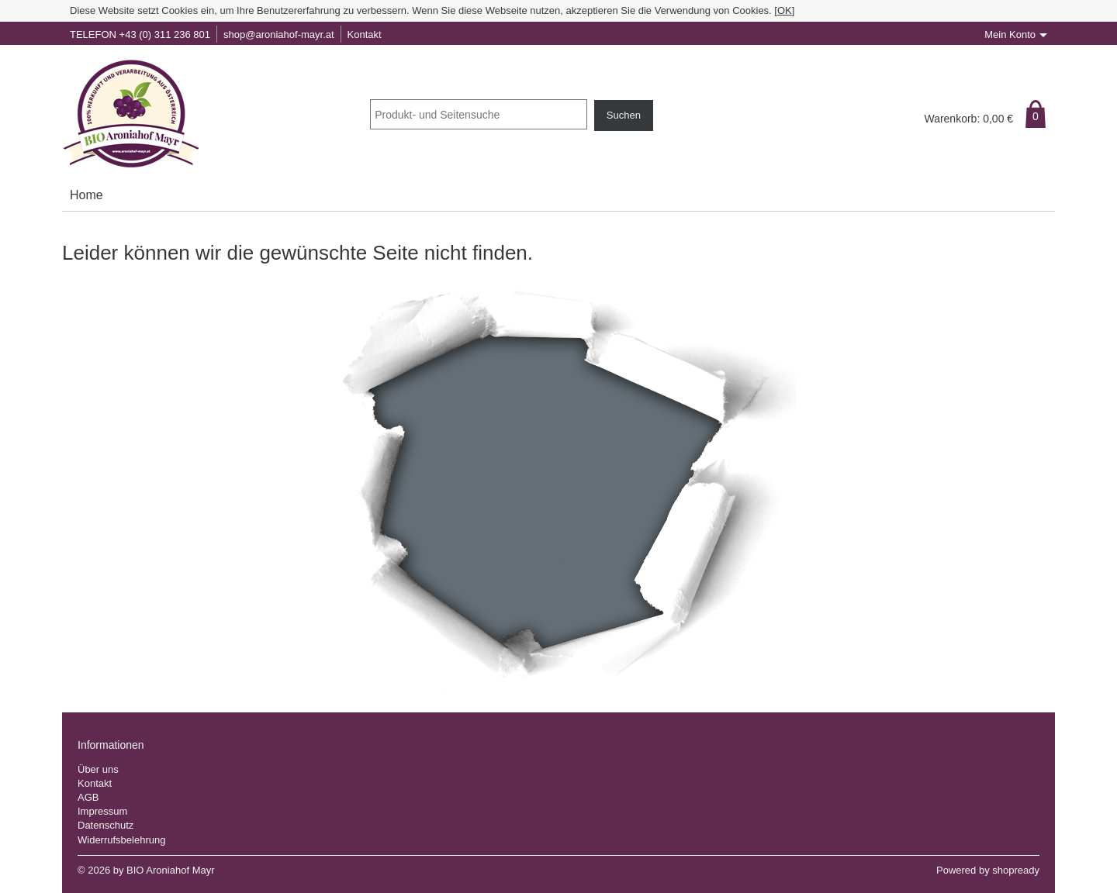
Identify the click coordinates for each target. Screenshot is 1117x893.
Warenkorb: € (968, 118)
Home (86, 195)
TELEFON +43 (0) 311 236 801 (140, 34)
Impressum (102, 811)
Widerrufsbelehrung (121, 840)
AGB (88, 797)
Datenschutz (105, 825)
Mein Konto (1010, 34)
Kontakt (365, 34)
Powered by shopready (987, 870)
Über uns (98, 769)
